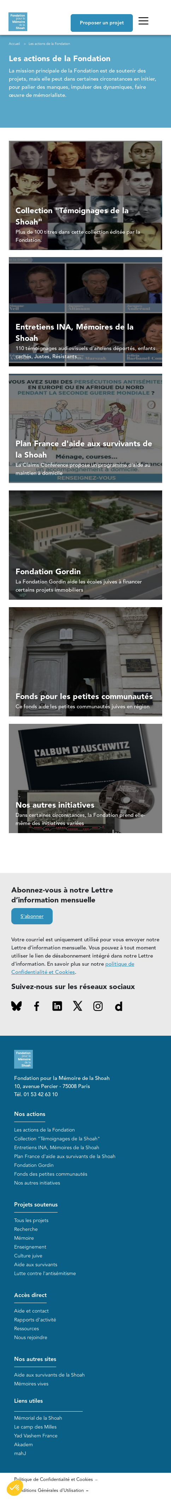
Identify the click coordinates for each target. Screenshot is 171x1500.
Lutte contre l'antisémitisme (45, 1273)
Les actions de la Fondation (44, 1130)
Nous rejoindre (30, 1337)
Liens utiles (28, 1401)
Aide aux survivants (35, 1264)
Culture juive (28, 1256)
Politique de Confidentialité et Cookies (53, 1479)
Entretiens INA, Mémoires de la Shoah (56, 1147)
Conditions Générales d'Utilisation (49, 1490)
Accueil (14, 43)
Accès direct (30, 1295)
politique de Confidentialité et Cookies (72, 968)
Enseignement (30, 1247)
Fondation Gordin (34, 1165)
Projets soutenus (36, 1204)
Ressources (26, 1328)
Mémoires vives (31, 1384)
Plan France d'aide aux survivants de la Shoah (65, 1156)
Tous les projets (31, 1220)
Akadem (23, 1444)
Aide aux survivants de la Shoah (49, 1375)
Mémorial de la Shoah (38, 1418)
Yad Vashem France (36, 1436)
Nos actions (29, 1114)
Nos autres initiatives (37, 1183)
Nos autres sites (35, 1359)
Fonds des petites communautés (50, 1174)
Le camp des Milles (35, 1427)
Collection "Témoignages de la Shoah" (57, 1139)
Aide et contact (31, 1311)
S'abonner (31, 916)
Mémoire (24, 1238)
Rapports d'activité (35, 1320)
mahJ (20, 1453)
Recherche (26, 1229)
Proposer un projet (102, 23)
